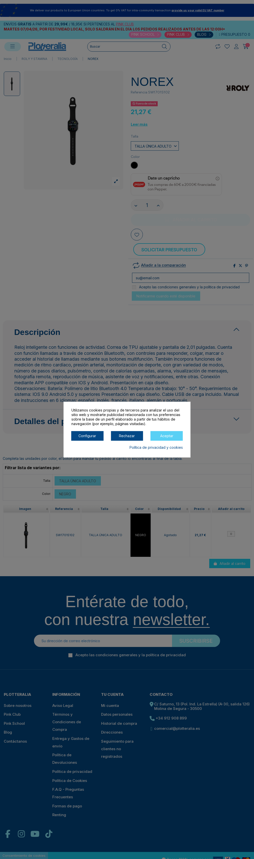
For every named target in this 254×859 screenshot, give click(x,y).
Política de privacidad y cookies (156, 447)
